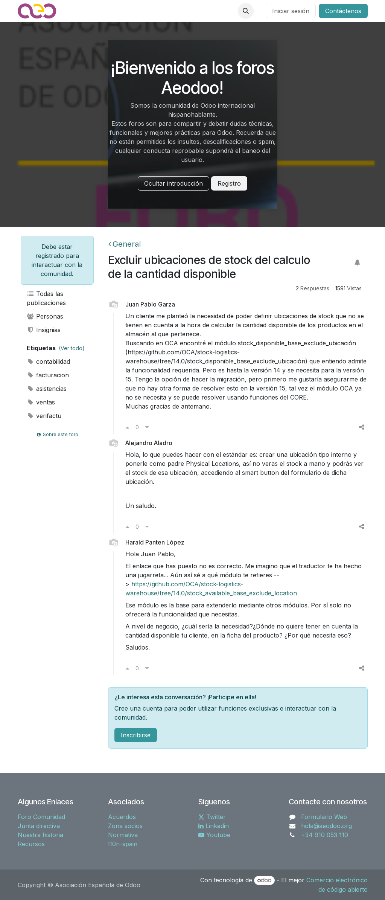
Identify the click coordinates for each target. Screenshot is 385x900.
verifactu (44, 415)
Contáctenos (343, 11)
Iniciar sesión (290, 11)
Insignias (44, 330)
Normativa (123, 835)
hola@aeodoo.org (326, 826)
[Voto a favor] (127, 427)
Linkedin (213, 826)
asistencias (47, 388)
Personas (45, 316)
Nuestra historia (40, 835)
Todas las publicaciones (46, 298)
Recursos (31, 844)
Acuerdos (122, 817)
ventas (41, 402)
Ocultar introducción (173, 183)
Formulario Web (324, 817)
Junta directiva (39, 826)
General (124, 244)
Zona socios (125, 826)
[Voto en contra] (147, 427)
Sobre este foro (57, 434)
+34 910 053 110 (324, 835)
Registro (229, 183)
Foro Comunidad (41, 817)
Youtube (214, 835)
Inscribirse (136, 735)
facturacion (48, 375)
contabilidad (48, 361)
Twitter (212, 817)
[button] (246, 11)
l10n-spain (122, 844)
